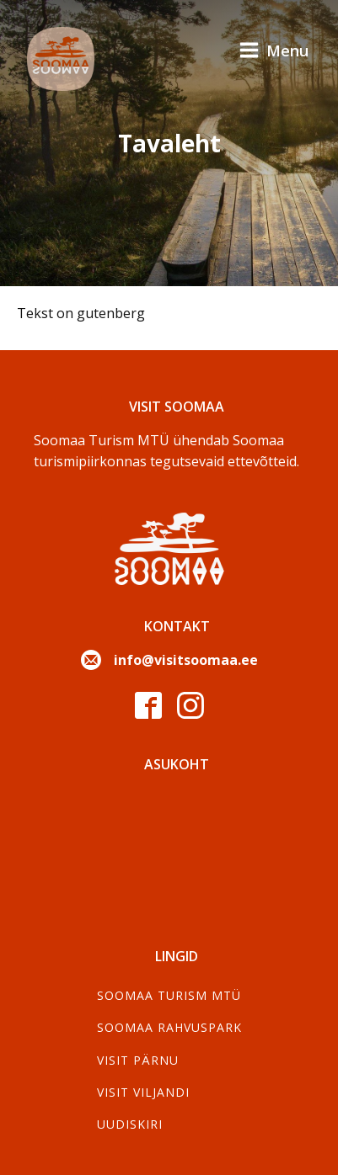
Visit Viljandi (143, 1092)
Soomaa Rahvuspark (169, 1027)
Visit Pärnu (138, 1060)
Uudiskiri (130, 1124)
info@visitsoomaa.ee (186, 660)
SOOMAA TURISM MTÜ (169, 995)
